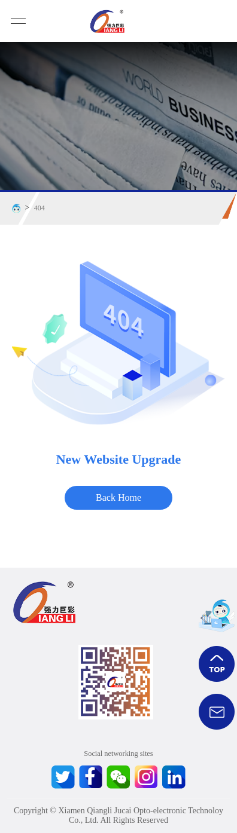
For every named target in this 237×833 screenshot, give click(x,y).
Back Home (118, 497)
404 (39, 208)
